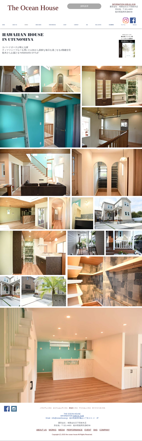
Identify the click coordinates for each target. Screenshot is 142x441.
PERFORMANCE (74, 430)
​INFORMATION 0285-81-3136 (123, 4)
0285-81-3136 (78, 416)
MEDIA (61, 430)
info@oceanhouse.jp (60, 418)
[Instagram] (126, 20)
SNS (95, 430)
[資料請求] (84, 6)
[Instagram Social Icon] (14, 409)
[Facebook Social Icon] (133, 20)
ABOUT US (41, 430)
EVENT (87, 430)
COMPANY (105, 430)
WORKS (52, 430)
